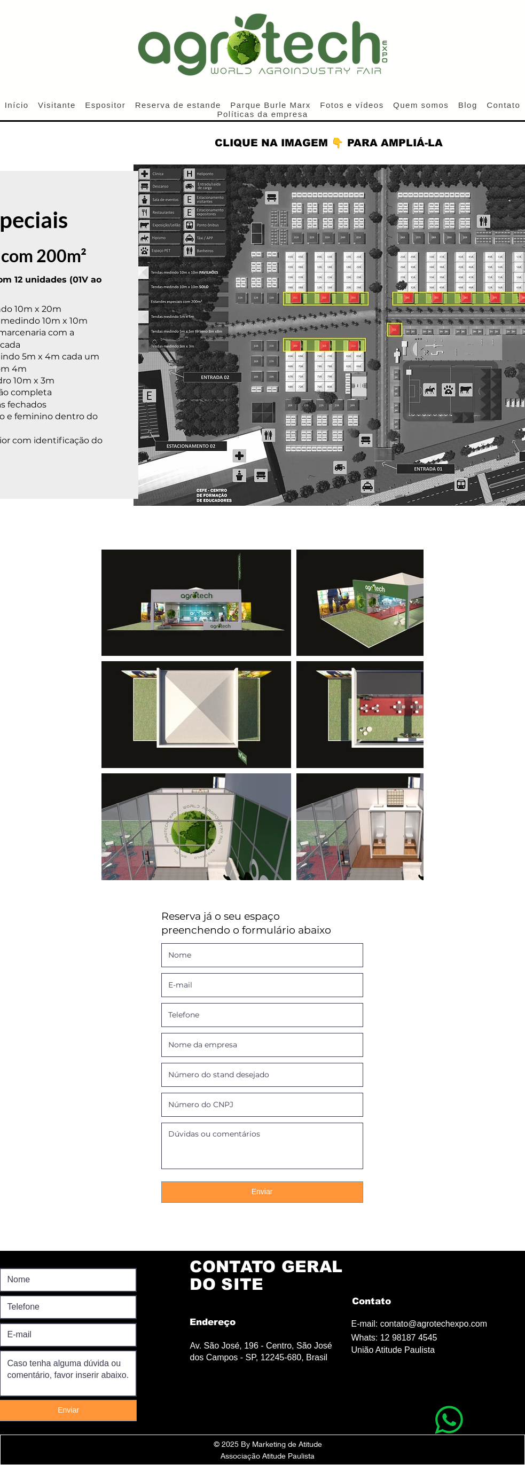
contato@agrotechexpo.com (433, 1323)
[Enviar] (262, 1192)
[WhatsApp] (448, 1419)
